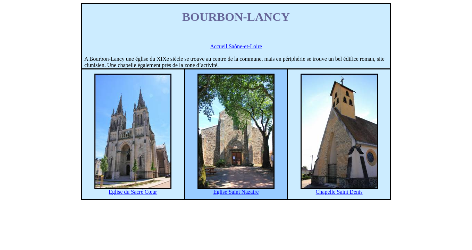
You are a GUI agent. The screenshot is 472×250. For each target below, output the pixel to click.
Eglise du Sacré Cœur (133, 192)
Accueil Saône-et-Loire (236, 46)
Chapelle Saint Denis (339, 192)
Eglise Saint (236, 192)
